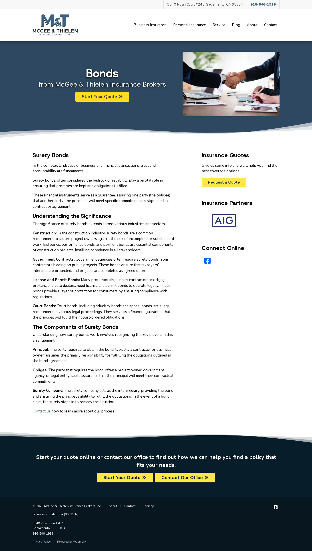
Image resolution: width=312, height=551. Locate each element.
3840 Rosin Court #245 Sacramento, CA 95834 (49, 525)
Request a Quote (224, 182)
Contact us (41, 411)
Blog (236, 25)
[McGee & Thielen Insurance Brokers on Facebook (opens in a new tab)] (276, 507)
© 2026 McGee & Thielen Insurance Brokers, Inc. (67, 506)
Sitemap (148, 506)
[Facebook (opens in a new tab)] (207, 261)
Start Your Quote (102, 97)
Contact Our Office (185, 477)
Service (219, 25)
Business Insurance (150, 25)
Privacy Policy (42, 541)
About (252, 25)
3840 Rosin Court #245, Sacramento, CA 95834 (205, 4)
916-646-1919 (43, 533)
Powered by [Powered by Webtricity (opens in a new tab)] (71, 541)
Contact (270, 25)
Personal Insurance (189, 25)
